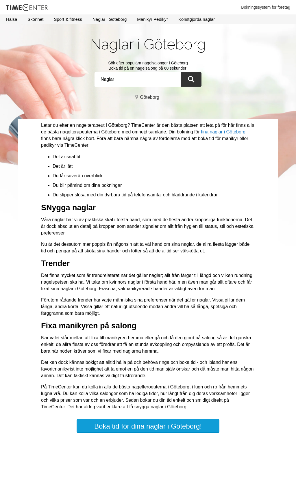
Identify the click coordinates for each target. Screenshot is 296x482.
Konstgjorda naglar (196, 19)
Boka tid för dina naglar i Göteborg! (148, 426)
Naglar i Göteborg (109, 19)
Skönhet (35, 19)
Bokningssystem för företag (265, 7)
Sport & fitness (68, 19)
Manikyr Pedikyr (152, 19)
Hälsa (11, 19)
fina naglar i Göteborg (223, 131)
